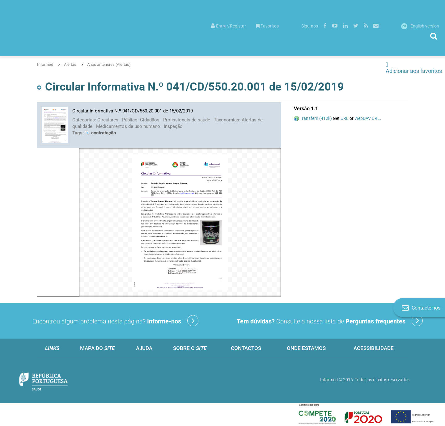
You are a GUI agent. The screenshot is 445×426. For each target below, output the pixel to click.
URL (345, 118)
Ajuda (144, 348)
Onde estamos (306, 348)
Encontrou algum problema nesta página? (115, 320)
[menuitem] (228, 25)
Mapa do (97, 348)
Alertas (70, 64)
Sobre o (189, 348)
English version (420, 25)
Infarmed (45, 64)
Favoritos (267, 25)
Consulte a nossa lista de (330, 320)
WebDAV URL (367, 118)
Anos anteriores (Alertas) (109, 64)
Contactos (246, 348)
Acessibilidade (374, 348)
